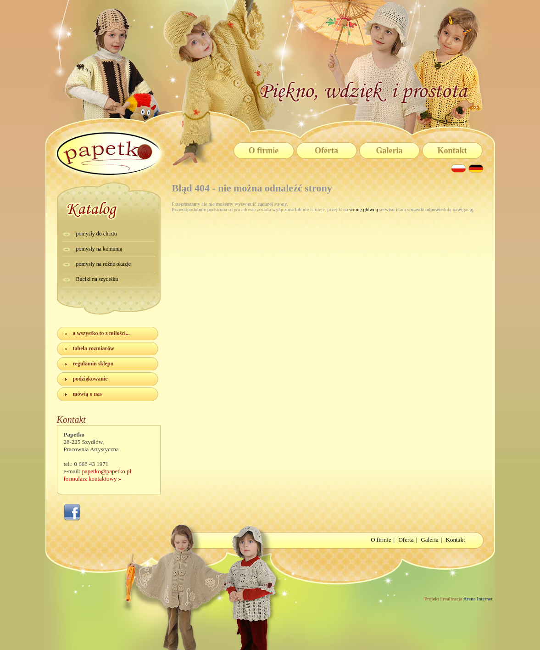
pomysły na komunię (99, 249)
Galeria (389, 150)
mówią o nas (87, 394)
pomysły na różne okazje (103, 264)
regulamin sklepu (93, 363)
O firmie (263, 150)
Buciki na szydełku (97, 279)
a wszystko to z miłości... (101, 333)
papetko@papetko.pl (107, 471)
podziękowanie (90, 378)
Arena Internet (477, 598)
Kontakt (452, 150)
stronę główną (364, 209)
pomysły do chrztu (96, 233)
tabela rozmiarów (93, 348)
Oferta (326, 150)
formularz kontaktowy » (93, 478)
